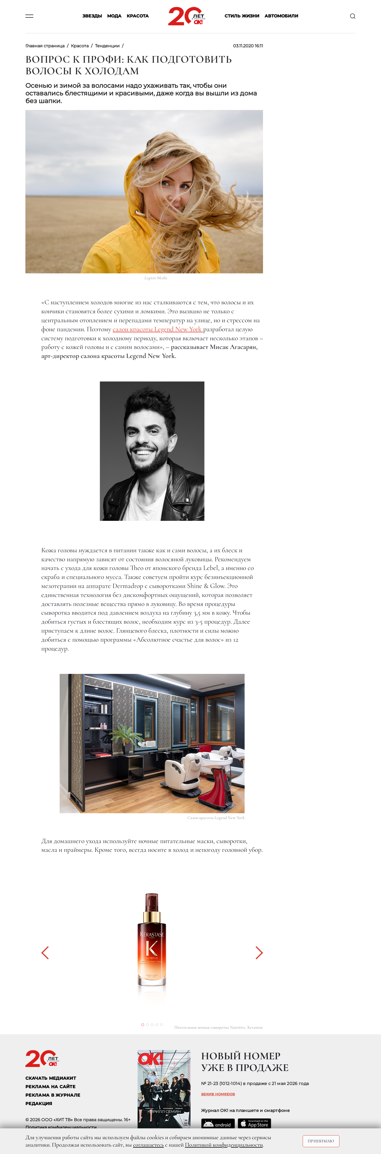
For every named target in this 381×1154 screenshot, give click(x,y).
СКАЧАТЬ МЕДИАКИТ (50, 1078)
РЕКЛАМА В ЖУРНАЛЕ (52, 1095)
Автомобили (281, 16)
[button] (48, 952)
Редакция (38, 1103)
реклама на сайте (50, 1086)
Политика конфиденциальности (61, 1127)
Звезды (92, 16)
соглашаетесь (148, 1144)
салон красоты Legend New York (158, 329)
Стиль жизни (242, 16)
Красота (138, 16)
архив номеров (218, 1094)
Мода (114, 16)
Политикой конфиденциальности (224, 1144)
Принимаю (321, 1141)
